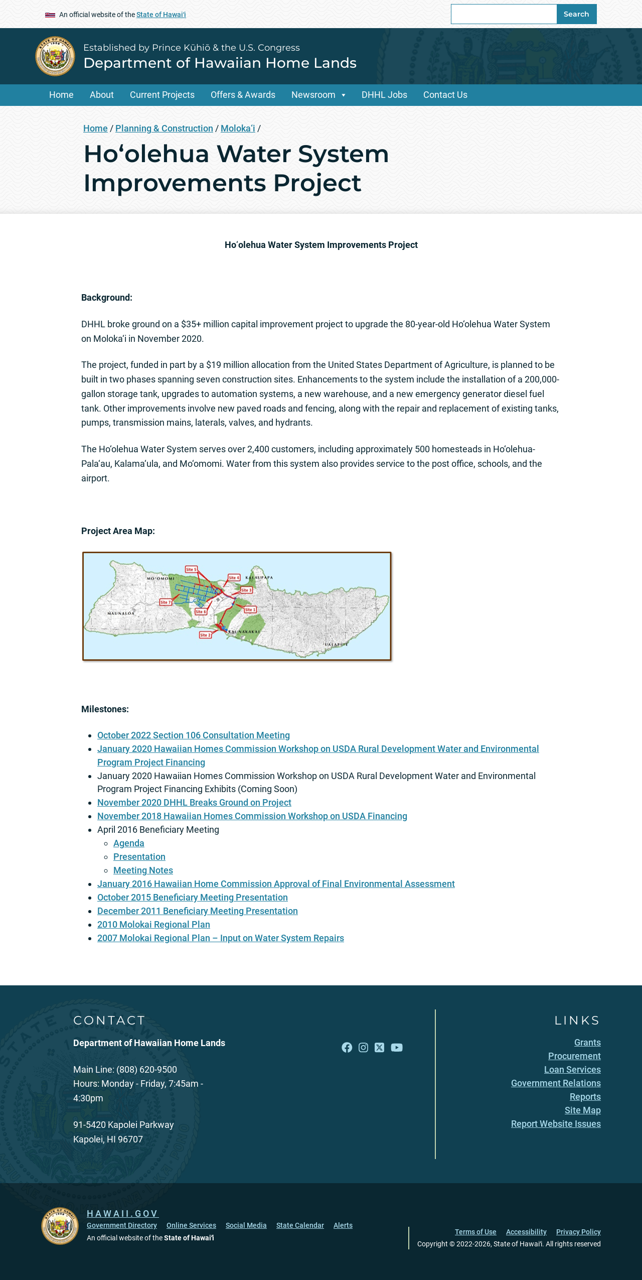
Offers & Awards (243, 94)
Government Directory (122, 1225)
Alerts (343, 1225)
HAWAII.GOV (123, 1213)
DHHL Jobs (384, 94)
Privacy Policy (578, 1232)
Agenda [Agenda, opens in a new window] (128, 843)
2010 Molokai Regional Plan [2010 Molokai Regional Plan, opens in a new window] (153, 924)
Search (576, 14)
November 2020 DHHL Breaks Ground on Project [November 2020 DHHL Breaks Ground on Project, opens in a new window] (194, 802)
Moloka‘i (238, 128)
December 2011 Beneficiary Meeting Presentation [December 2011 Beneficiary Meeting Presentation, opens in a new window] (197, 911)
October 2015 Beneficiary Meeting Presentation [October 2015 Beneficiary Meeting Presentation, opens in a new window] (192, 897)
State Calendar (300, 1225)
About (102, 94)
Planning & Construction (164, 128)
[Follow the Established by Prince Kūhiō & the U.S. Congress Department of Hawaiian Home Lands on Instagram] (363, 1048)
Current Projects (162, 94)
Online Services (191, 1225)
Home (61, 94)
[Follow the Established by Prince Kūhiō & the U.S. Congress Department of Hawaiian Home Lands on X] (379, 1048)
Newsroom (313, 94)
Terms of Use (476, 1232)
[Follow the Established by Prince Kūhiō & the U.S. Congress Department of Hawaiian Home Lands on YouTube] (397, 1048)
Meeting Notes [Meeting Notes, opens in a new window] (143, 870)
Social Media (246, 1225)
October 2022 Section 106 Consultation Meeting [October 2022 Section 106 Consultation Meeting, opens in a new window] (193, 735)
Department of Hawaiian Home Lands (220, 62)
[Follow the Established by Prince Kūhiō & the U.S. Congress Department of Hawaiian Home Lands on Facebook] (347, 1048)
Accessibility (526, 1232)
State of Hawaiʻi (161, 15)
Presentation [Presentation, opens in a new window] (139, 856)
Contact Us (445, 94)
